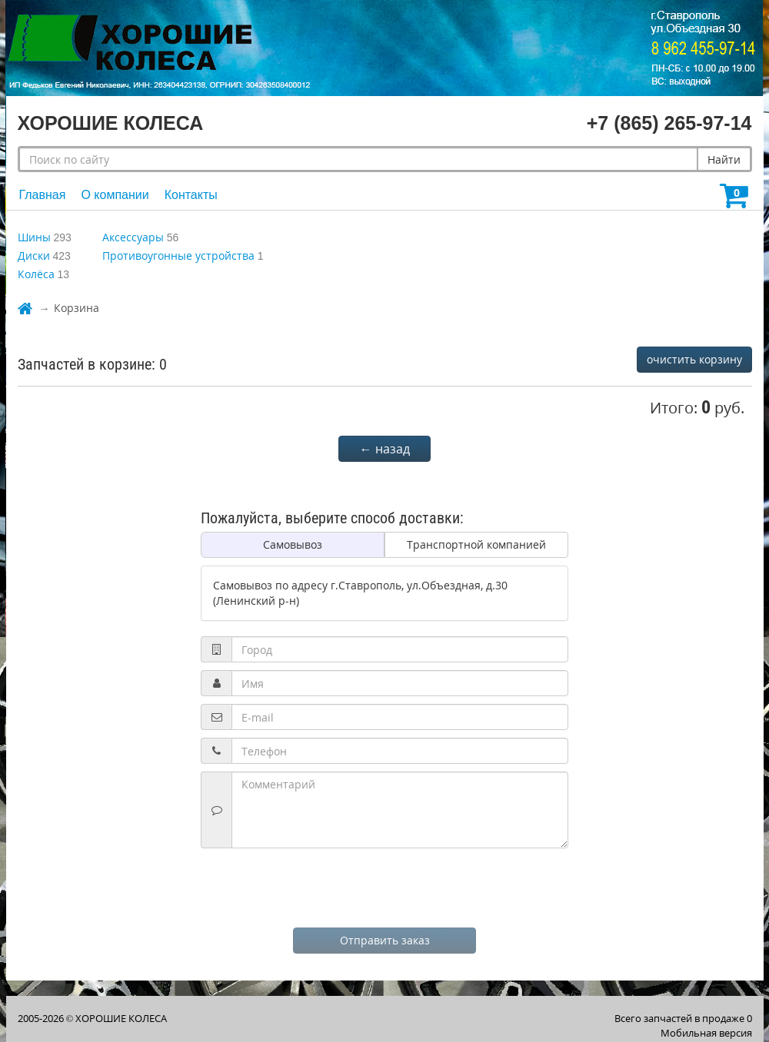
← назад (385, 448)
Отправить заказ (385, 940)
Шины (34, 237)
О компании (114, 194)
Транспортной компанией (476, 544)
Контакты (191, 194)
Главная (42, 194)
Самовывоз (292, 544)
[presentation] (384, 886)
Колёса (36, 274)
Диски (34, 255)
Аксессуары (133, 237)
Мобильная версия (706, 1033)
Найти (724, 159)
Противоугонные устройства (178, 255)
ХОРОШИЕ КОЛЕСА (121, 1018)
